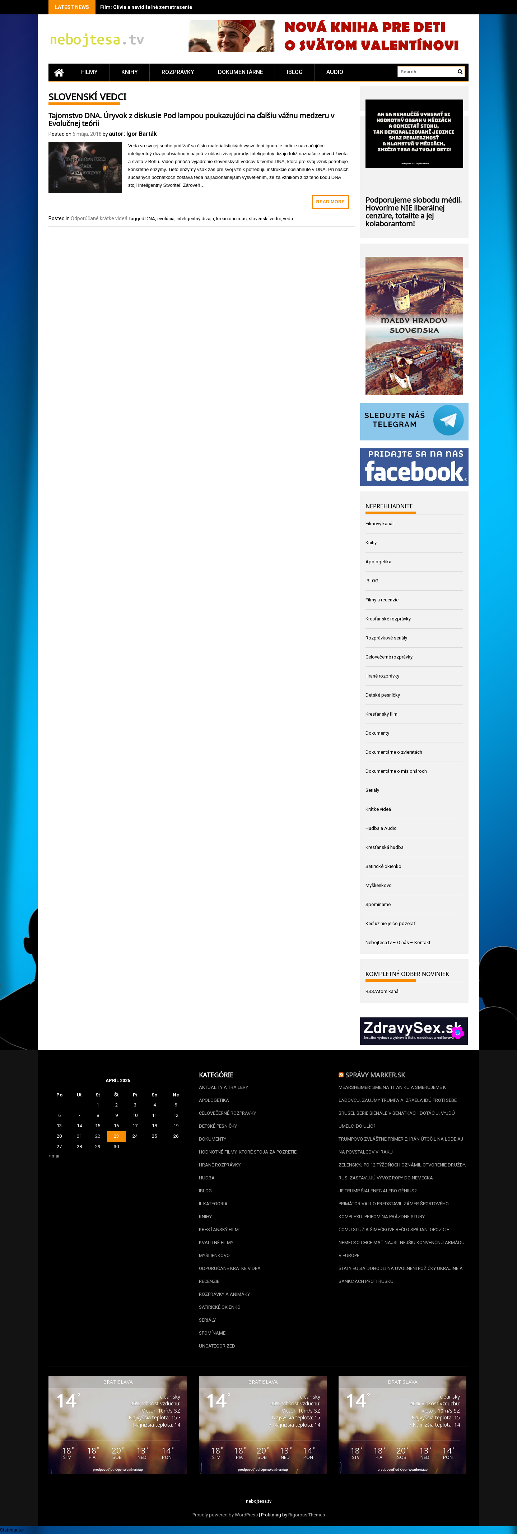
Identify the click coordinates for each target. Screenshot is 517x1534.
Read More (330, 201)
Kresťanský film (381, 714)
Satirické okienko (383, 866)
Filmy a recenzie (382, 599)
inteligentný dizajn (195, 218)
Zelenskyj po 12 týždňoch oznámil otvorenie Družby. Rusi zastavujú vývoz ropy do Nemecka (402, 1171)
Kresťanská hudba (384, 847)
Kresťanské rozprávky (388, 619)
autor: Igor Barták (133, 133)
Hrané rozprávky (382, 676)
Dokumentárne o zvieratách (393, 752)
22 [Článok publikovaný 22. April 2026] (97, 1136)
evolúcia (165, 218)
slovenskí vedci (265, 218)
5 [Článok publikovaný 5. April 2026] (175, 1105)
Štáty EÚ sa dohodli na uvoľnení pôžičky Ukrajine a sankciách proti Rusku (401, 1275)
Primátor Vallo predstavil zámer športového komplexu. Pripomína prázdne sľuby (394, 1210)
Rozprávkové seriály (386, 638)
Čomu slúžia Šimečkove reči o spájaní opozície (394, 1229)
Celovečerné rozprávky (389, 657)
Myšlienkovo (378, 885)
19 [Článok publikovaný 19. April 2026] (175, 1125)
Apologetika (378, 561)
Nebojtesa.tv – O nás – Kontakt (397, 942)
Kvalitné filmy (216, 1242)
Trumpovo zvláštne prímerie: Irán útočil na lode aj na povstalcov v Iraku (401, 1145)
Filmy (89, 72)
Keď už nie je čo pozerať (390, 923)
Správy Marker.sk (375, 1074)
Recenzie (209, 1281)
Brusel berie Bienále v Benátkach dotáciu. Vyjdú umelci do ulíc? (397, 1119)
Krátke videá (378, 809)
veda (288, 218)
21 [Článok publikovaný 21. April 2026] (79, 1136)
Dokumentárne (240, 72)
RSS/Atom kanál (382, 991)
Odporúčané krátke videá (99, 218)
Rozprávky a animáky (224, 1294)
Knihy (129, 72)
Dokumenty (377, 733)
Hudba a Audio (381, 828)
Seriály (372, 790)
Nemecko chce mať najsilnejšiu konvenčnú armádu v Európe (402, 1249)
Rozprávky (178, 72)
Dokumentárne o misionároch (396, 771)
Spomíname (378, 904)
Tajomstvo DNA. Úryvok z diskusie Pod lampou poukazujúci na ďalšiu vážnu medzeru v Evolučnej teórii (191, 118)
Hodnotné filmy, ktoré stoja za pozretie (248, 1152)
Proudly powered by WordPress (225, 1514)
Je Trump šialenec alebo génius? (378, 1190)
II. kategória (213, 1203)
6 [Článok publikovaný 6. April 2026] (59, 1115)
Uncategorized (217, 1346)
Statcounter (12, 1530)
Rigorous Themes (306, 1514)
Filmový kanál (379, 523)
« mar (54, 1156)
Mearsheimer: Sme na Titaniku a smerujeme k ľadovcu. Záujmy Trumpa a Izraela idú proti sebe (398, 1094)
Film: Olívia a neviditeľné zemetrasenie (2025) (154, 7)
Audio (334, 72)
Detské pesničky (382, 695)
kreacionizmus (231, 218)
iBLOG (295, 72)
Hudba (207, 1177)
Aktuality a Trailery (223, 1087)
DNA (150, 218)
